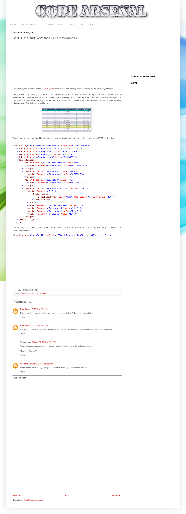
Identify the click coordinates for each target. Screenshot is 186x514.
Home (13, 24)
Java (80, 24)
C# (42, 24)
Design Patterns (28, 24)
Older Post (116, 495)
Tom (22, 309)
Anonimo (24, 364)
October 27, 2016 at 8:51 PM (43, 342)
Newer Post (18, 495)
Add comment (19, 378)
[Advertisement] (52, 64)
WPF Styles (47, 89)
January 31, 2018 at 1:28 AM (41, 364)
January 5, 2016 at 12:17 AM (36, 326)
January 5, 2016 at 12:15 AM (36, 309)
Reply (22, 317)
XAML (61, 24)
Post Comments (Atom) (33, 500)
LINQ (71, 24)
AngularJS (93, 24)
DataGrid (23, 293)
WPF (50, 24)
